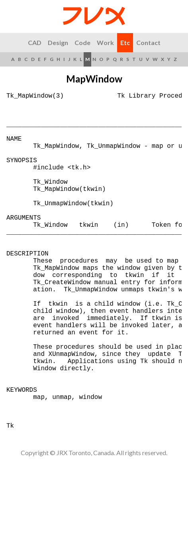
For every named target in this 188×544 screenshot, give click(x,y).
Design (58, 42)
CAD (34, 42)
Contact (148, 42)
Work (105, 42)
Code (82, 42)
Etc (125, 42)
